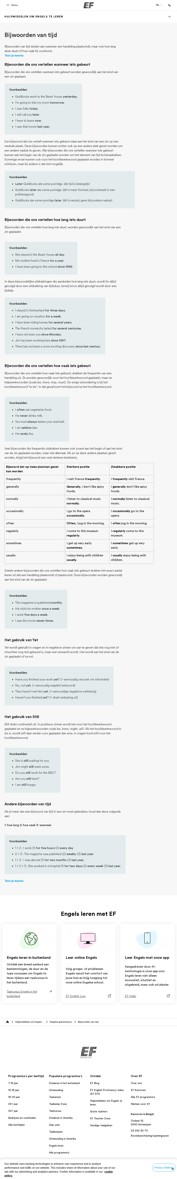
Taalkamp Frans (58, 1103)
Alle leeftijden (16, 1124)
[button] (12, 5)
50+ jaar (13, 1110)
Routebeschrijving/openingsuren (150, 1135)
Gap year (54, 1124)
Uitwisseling (56, 1090)
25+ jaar (13, 1103)
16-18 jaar (13, 1090)
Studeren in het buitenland (64, 1083)
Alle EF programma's (143, 1096)
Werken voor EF (140, 1103)
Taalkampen (56, 1131)
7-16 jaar (13, 1083)
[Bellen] (169, 5)
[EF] (88, 5)
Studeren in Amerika (61, 1117)
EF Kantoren (138, 1090)
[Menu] (170, 17)
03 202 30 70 (139, 1130)
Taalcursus (55, 1110)
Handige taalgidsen (101, 1125)
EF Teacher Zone (100, 1118)
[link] (33, 16)
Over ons (136, 1083)
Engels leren (56, 1145)
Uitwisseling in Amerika (62, 1138)
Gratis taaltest (98, 1111)
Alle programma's (59, 1152)
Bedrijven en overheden (22, 1117)
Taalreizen (55, 1096)
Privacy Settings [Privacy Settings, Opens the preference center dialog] (164, 1167)
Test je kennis (14, 55)
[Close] (173, 1169)
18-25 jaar (14, 1096)
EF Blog (94, 1083)
